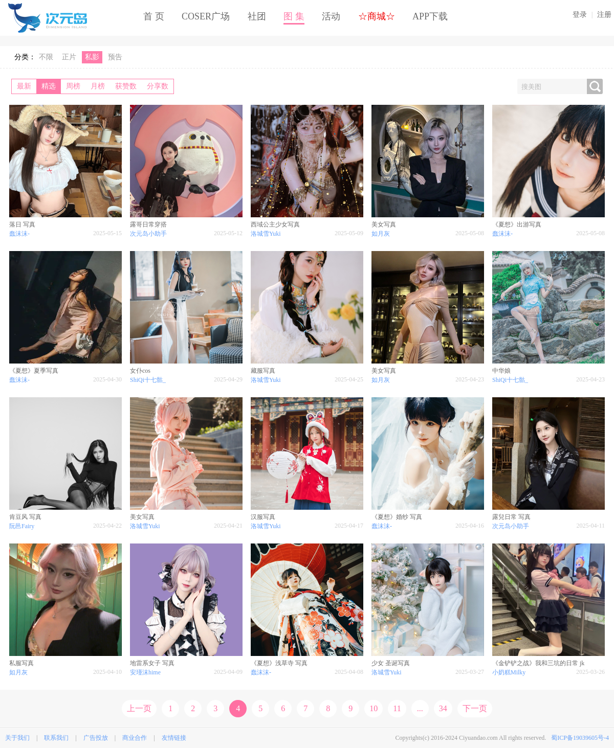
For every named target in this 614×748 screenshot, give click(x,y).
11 (397, 708)
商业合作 (134, 737)
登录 (580, 14)
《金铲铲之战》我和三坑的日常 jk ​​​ (539, 663)
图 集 (293, 16)
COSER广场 (206, 16)
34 (443, 708)
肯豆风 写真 (25, 516)
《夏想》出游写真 (516, 224)
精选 (48, 86)
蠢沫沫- (19, 233)
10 (373, 708)
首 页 (153, 16)
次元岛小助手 (148, 233)
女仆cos (140, 370)
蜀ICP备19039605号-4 (580, 737)
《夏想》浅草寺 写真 (279, 663)
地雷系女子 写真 (152, 663)
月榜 (98, 86)
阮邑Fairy (21, 526)
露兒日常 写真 (511, 516)
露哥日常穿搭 (148, 224)
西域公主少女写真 (275, 224)
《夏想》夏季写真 (33, 370)
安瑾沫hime (145, 672)
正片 (69, 57)
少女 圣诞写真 (390, 663)
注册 (604, 14)
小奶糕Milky (508, 672)
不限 (46, 57)
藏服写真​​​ (263, 370)
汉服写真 (263, 516)
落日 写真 (22, 224)
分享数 (157, 86)
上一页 (139, 708)
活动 (331, 16)
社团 (257, 16)
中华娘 (501, 370)
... (420, 708)
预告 (115, 57)
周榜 (73, 86)
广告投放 (95, 737)
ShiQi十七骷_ (148, 379)
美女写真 (383, 224)
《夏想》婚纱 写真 (396, 516)
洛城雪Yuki (266, 233)
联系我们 (56, 737)
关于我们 (17, 737)
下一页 (475, 708)
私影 (92, 57)
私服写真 (21, 663)
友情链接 (174, 737)
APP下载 (430, 16)
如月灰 (380, 233)
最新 (24, 86)
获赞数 (126, 86)
